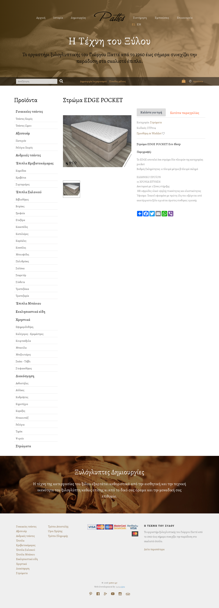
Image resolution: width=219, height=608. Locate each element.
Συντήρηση (140, 18)
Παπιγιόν (21, 141)
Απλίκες (20, 390)
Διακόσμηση (25, 376)
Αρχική (40, 18)
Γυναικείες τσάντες (29, 111)
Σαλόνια (20, 268)
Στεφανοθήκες (24, 368)
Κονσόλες (21, 248)
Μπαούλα (21, 348)
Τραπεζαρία (22, 296)
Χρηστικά (23, 319)
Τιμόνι (19, 431)
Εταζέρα (20, 220)
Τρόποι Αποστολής (58, 527)
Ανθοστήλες (22, 383)
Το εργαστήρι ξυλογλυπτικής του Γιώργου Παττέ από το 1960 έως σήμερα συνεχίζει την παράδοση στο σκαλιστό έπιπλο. (109, 58)
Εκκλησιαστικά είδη (30, 311)
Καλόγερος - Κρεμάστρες (29, 334)
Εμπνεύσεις (162, 18)
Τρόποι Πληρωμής (58, 536)
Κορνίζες (20, 411)
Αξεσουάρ (23, 133)
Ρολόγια (20, 425)
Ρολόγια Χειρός (24, 148)
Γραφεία (20, 213)
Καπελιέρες (22, 234)
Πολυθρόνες (22, 261)
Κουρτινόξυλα (23, 341)
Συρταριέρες (23, 184)
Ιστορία (58, 18)
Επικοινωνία (184, 18)
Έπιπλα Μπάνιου (28, 303)
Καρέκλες (21, 241)
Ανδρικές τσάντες (28, 155)
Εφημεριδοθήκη (24, 327)
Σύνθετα (20, 282)
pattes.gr (113, 582)
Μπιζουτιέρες (23, 355)
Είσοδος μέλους (117, 81)
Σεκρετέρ (21, 275)
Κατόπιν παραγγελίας (184, 112)
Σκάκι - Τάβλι (23, 361)
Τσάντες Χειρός (24, 119)
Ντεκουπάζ (22, 418)
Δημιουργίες (78, 18)
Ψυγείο (20, 438)
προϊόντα (192, 81)
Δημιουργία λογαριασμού (93, 81)
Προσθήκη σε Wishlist (149, 133)
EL (133, 24)
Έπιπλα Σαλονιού (28, 192)
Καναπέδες (22, 227)
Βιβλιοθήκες (22, 199)
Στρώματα (23, 446)
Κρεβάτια (21, 178)
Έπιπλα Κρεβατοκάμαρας (35, 163)
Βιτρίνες (20, 206)
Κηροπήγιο (22, 404)
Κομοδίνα (21, 171)
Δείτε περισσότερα (154, 549)
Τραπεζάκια (22, 289)
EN (139, 24)
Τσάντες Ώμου (23, 126)
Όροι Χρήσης (55, 531)
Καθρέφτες (22, 397)
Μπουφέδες (22, 254)
